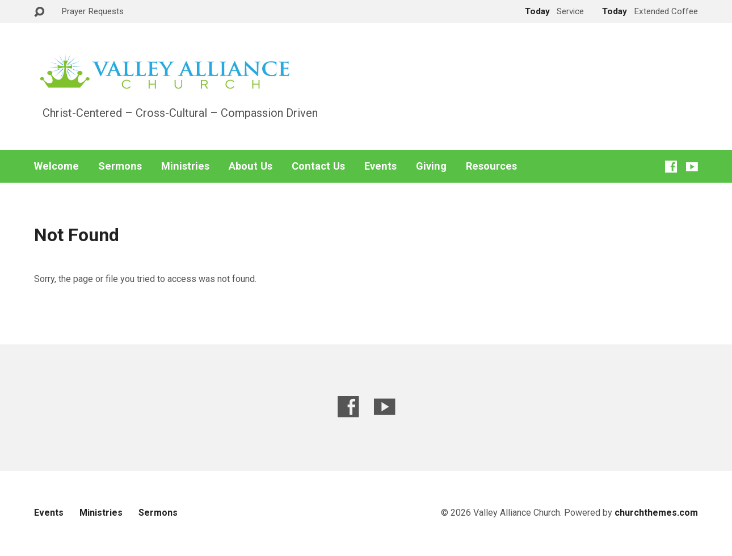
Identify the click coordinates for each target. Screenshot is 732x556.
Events (380, 166)
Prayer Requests (92, 11)
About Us (250, 166)
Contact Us (318, 166)
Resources (491, 166)
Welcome (56, 166)
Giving (431, 166)
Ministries (185, 166)
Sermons (120, 166)
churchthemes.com (656, 512)
